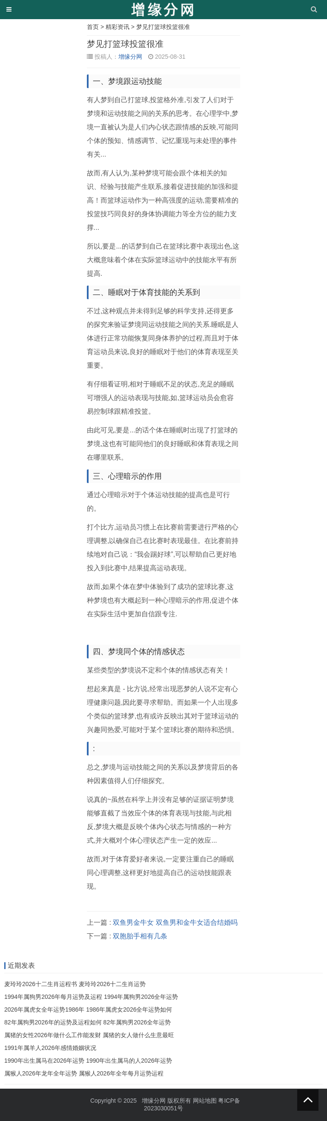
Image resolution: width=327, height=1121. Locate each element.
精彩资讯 (117, 26)
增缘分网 (130, 56)
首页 (93, 26)
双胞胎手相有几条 (140, 936)
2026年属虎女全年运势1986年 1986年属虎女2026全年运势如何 (88, 1009)
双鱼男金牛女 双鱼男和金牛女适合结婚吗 (175, 922)
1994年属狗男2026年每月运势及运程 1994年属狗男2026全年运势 (91, 996)
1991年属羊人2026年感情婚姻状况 (50, 1047)
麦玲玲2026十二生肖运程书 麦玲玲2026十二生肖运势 (75, 984)
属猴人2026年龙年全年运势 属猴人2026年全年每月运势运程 (84, 1073)
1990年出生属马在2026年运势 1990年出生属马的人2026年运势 (88, 1060)
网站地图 (205, 1100)
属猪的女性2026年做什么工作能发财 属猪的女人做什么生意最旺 (89, 1035)
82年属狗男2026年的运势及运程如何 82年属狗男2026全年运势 (87, 1022)
